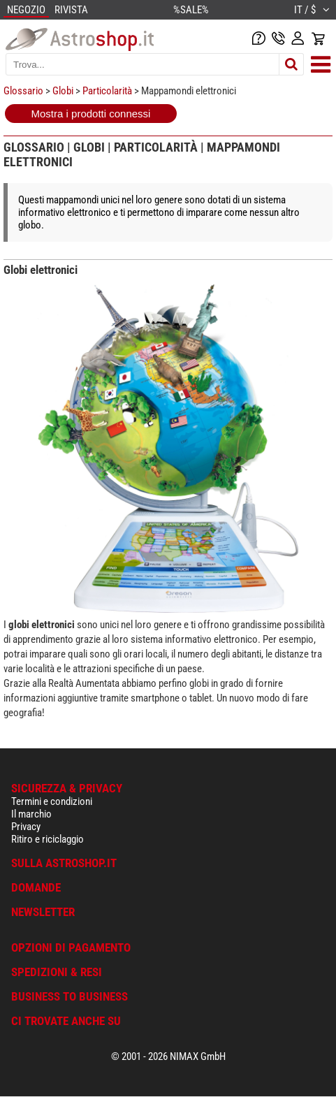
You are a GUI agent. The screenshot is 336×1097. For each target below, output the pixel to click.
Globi (62, 91)
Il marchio (31, 814)
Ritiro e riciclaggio (47, 839)
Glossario (23, 91)
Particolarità (107, 91)
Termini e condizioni (51, 801)
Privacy (26, 826)
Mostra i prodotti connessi (91, 113)
